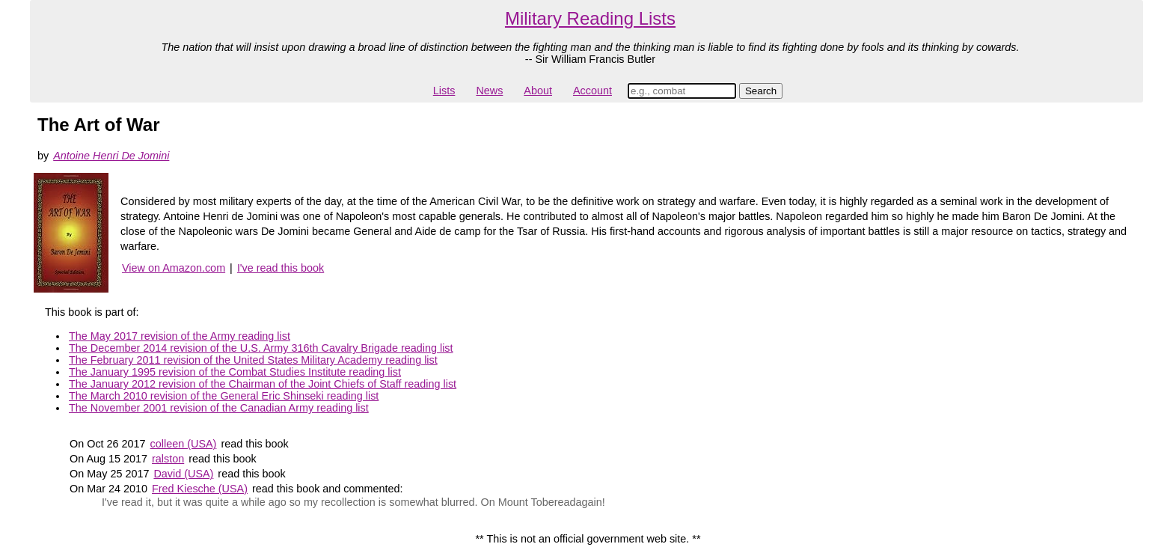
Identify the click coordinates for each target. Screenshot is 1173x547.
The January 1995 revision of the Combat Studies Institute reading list (235, 372)
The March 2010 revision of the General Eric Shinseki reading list (224, 396)
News (489, 91)
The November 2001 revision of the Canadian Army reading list (219, 408)
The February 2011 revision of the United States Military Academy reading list (253, 360)
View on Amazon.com (173, 268)
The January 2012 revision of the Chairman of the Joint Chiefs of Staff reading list (262, 384)
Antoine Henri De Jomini (111, 156)
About (538, 91)
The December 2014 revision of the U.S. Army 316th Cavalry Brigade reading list (261, 348)
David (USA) (183, 474)
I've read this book (280, 268)
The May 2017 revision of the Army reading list (179, 336)
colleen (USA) (183, 444)
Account (592, 91)
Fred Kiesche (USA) (200, 489)
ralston (168, 459)
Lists (444, 91)
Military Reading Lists (590, 18)
